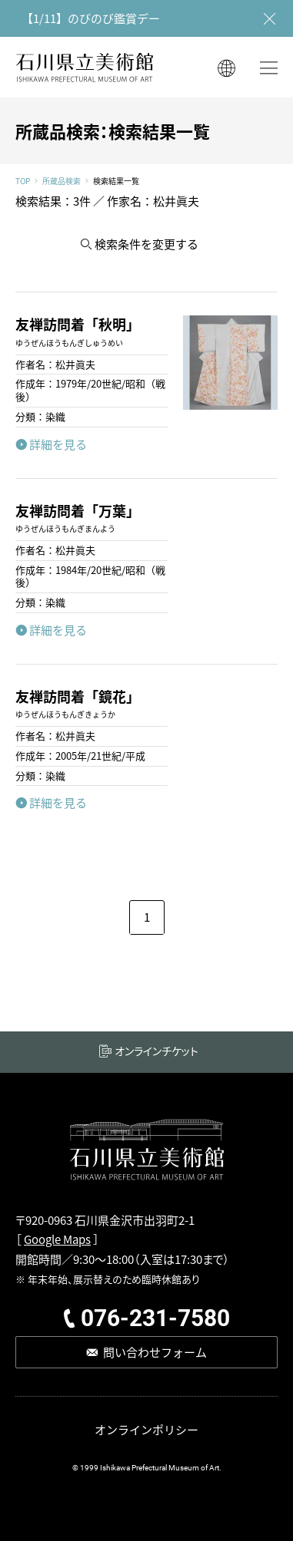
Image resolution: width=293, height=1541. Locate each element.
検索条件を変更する (146, 244)
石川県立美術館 (84, 67)
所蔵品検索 (61, 181)
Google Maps (57, 1239)
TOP (22, 181)
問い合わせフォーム (155, 1352)
